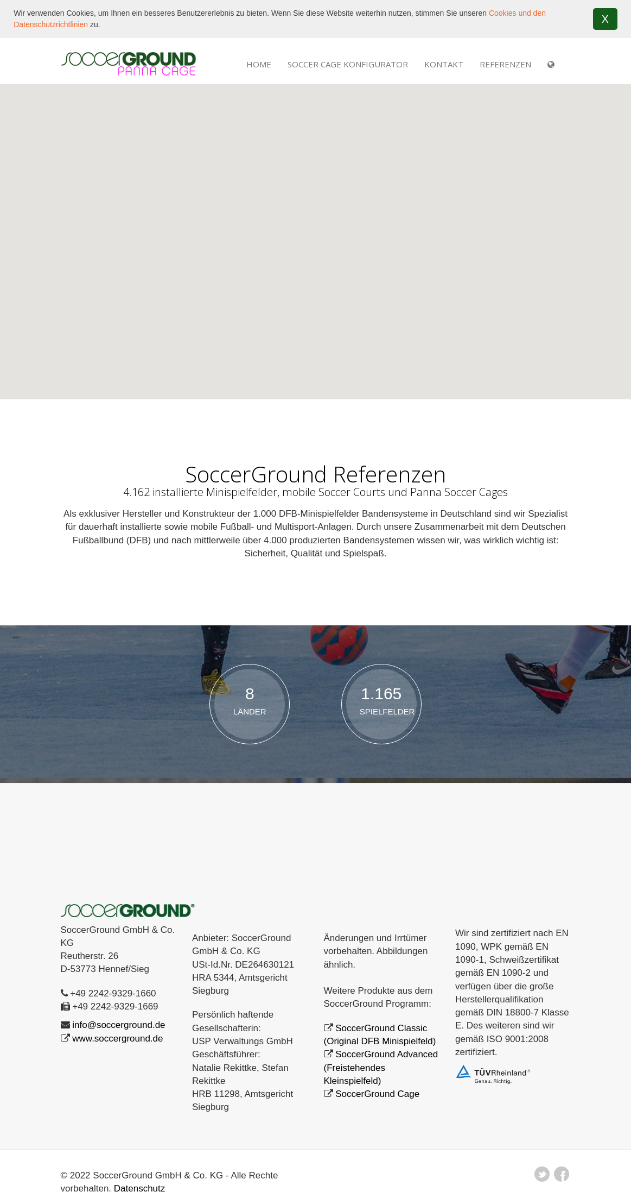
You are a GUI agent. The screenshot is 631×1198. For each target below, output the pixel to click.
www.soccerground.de (117, 1037)
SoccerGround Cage (377, 1093)
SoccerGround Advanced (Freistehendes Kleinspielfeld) (381, 1067)
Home (258, 63)
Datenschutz (139, 1188)
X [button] (605, 19)
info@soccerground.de (118, 1024)
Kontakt (443, 63)
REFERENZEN (505, 63)
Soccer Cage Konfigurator (348, 63)
